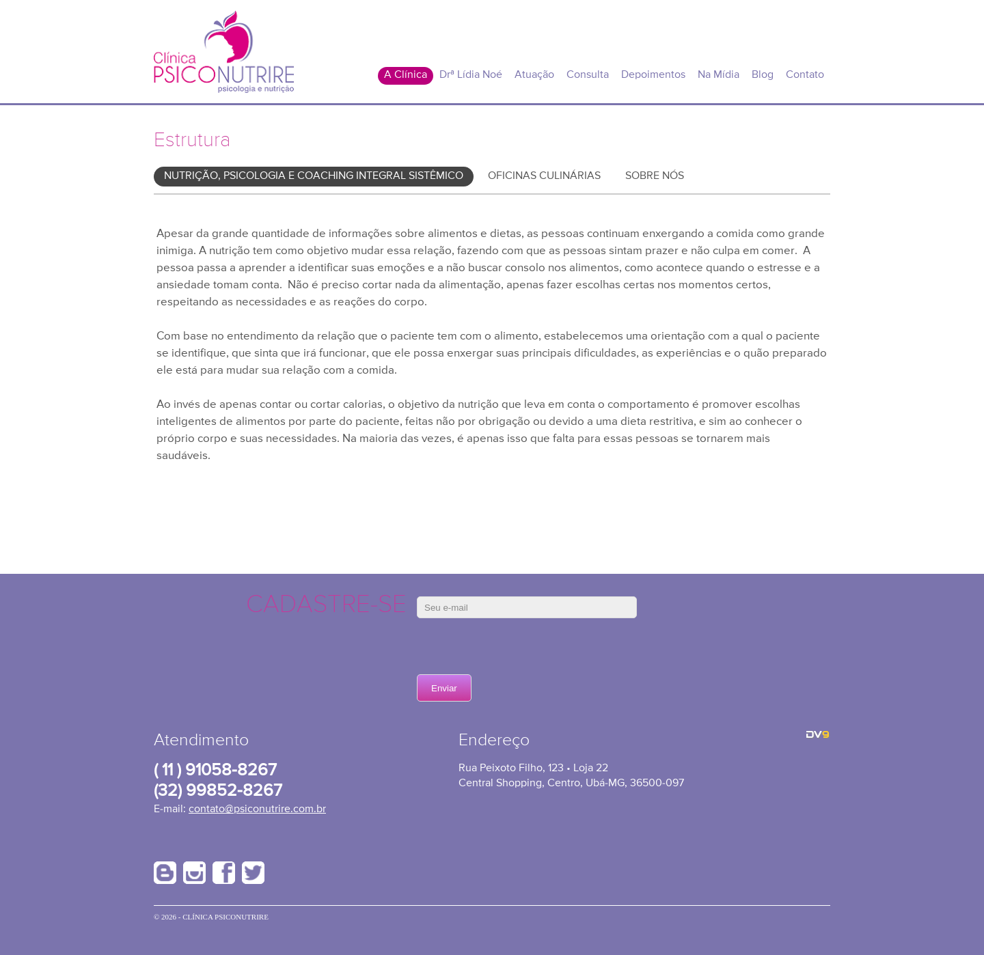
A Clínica (405, 75)
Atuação (534, 75)
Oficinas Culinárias (544, 176)
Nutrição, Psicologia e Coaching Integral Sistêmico (313, 176)
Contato (805, 75)
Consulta (587, 75)
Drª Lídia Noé (470, 75)
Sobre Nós (654, 176)
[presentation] (521, 647)
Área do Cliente (756, 8)
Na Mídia (718, 75)
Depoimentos (653, 75)
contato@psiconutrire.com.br (257, 809)
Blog (763, 75)
